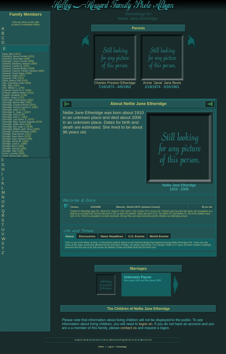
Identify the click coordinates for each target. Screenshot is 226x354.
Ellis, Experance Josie (13, 83)
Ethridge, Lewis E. (11, 143)
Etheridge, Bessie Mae (13, 102)
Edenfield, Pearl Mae (12, 59)
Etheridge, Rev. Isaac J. (14, 126)
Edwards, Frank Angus (13, 73)
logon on (145, 324)
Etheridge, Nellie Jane (13, 124)
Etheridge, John (10, 114)
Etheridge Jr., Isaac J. (13, 112)
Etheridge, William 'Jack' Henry (17, 129)
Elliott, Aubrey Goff (11, 80)
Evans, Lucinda (10, 153)
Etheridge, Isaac (10, 110)
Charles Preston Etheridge (115, 83)
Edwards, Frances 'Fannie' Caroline (19, 71)
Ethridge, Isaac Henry (13, 136)
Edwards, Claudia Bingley (15, 68)
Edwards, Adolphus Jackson (16, 63)
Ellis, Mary (7, 85)
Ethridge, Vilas (9, 151)
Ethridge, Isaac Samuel (13, 139)
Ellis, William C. (10, 88)
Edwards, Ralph (10, 76)
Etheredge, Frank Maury (14, 100)
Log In (111, 347)
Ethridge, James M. (11, 141)
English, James (10, 97)
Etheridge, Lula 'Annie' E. (14, 119)
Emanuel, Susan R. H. (13, 90)
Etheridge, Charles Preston (15, 105)
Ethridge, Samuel (11, 148)
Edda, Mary (8, 54)
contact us (129, 328)
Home (101, 347)
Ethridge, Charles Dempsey (15, 131)
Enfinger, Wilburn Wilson (14, 93)
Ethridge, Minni (10, 146)
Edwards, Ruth (9, 78)
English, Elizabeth (11, 95)
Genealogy (122, 347)
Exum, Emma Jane (11, 156)
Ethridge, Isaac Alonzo (13, 134)
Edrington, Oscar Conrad (14, 61)
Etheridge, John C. (11, 117)
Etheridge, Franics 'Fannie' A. (16, 107)
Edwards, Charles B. (12, 66)
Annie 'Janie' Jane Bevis (162, 83)
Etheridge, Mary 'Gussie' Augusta (18, 122)
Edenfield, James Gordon (14, 56)
